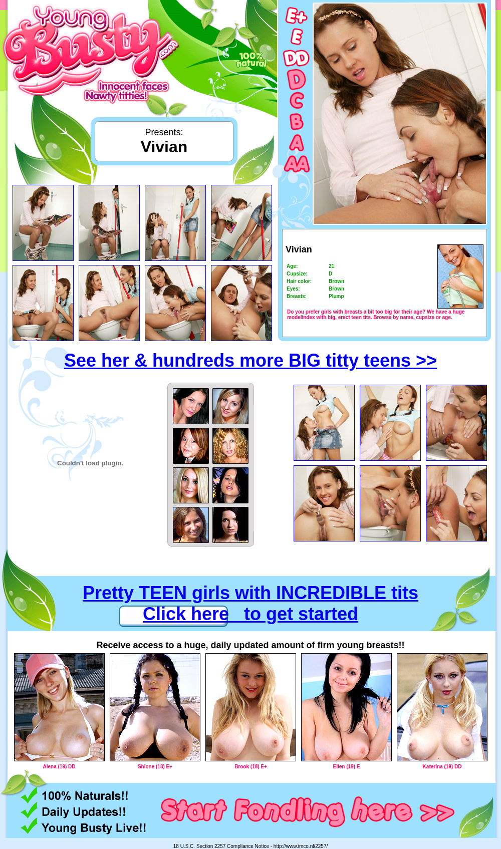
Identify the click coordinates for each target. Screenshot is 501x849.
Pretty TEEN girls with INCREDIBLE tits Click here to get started (250, 603)
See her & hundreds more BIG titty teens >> (250, 360)
